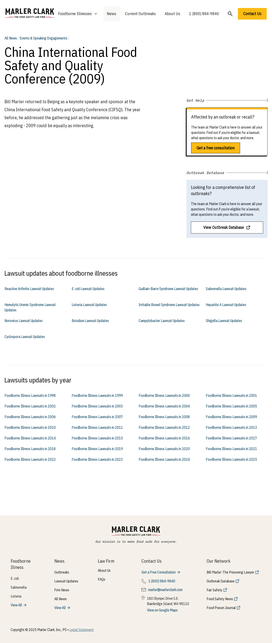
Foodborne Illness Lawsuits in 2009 (231, 417)
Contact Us (252, 13)
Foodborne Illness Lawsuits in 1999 (97, 395)
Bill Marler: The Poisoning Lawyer (230, 572)
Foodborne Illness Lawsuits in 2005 (231, 406)
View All (16, 605)
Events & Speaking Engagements (43, 38)
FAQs (101, 579)
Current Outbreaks (140, 13)
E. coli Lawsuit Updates (88, 289)
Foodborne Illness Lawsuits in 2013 (231, 427)
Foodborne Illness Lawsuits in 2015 (97, 438)
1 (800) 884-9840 (204, 13)
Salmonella (19, 587)
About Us (172, 13)
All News (10, 38)
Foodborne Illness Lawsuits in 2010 (30, 427)
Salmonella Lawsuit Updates (226, 289)
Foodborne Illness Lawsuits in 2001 (231, 395)
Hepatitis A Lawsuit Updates (226, 305)
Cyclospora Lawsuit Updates (24, 336)
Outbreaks (61, 572)
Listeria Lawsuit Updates (89, 305)
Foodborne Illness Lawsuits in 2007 (97, 417)
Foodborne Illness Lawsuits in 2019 (97, 449)
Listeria (16, 596)
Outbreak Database (221, 581)
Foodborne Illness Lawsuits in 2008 (164, 417)
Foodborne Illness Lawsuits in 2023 (97, 459)
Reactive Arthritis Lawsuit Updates (29, 289)
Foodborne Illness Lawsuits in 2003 (97, 406)
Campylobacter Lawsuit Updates (162, 321)
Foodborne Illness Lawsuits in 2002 (30, 406)
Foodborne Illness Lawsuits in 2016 (164, 438)
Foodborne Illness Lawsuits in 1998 (30, 395)
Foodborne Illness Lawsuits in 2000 (164, 395)
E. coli (15, 578)
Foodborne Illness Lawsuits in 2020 (164, 449)
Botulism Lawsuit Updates (90, 321)
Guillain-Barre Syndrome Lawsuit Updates (168, 289)
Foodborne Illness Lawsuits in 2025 (231, 459)
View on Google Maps (162, 610)
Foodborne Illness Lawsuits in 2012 (164, 427)
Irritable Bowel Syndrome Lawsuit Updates (169, 305)
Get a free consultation (216, 147)
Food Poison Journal (221, 607)
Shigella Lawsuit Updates (224, 321)
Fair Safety (214, 590)
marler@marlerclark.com (165, 590)
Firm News (61, 590)
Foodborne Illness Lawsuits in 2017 (231, 438)
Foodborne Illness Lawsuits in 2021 (231, 449)
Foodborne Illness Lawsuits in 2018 (30, 449)
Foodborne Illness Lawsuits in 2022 (30, 459)
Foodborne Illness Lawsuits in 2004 (164, 406)
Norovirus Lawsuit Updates (23, 321)
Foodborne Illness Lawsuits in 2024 (164, 459)
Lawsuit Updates (66, 581)
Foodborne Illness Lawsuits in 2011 (97, 427)
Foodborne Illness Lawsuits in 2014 (30, 438)
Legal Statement (81, 629)
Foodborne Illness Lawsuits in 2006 (30, 417)
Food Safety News (220, 599)
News (111, 13)
